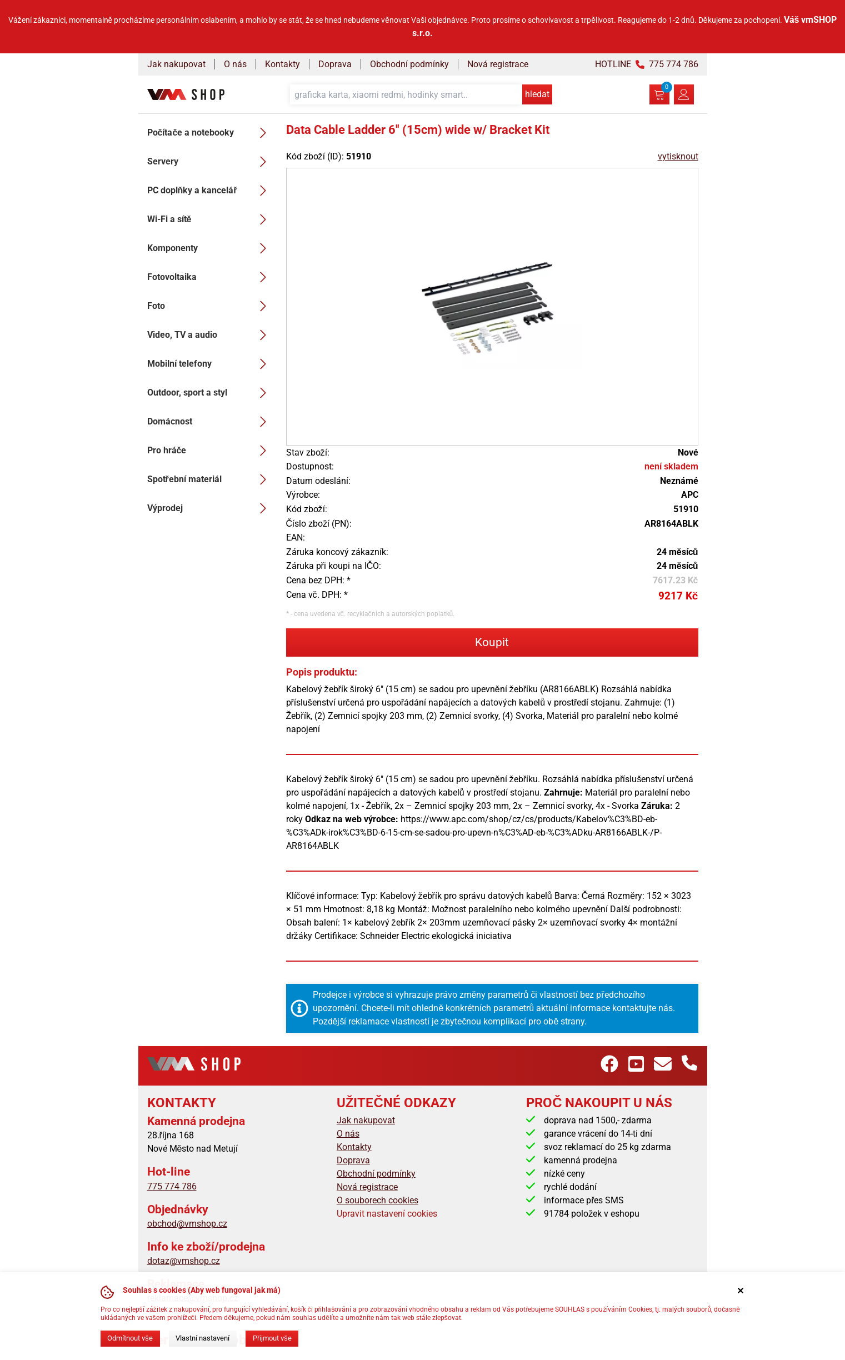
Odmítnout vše (129, 1338)
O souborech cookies (377, 1200)
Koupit (492, 642)
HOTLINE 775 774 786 (646, 64)
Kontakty (282, 64)
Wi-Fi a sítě (210, 219)
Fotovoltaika (210, 277)
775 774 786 (172, 1186)
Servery (210, 162)
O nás (235, 64)
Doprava (335, 64)
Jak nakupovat (176, 64)
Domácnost (210, 422)
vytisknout (678, 156)
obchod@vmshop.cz (187, 1223)
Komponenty (210, 248)
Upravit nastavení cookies (387, 1213)
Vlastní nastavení (202, 1338)
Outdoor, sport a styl (210, 393)
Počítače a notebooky (210, 133)
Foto (210, 306)
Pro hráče (210, 451)
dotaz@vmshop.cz (183, 1261)
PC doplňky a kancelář (210, 191)
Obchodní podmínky (409, 64)
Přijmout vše (272, 1338)
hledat (537, 94)
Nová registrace (497, 64)
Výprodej (210, 508)
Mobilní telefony (210, 364)
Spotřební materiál (210, 479)
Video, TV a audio (210, 335)
